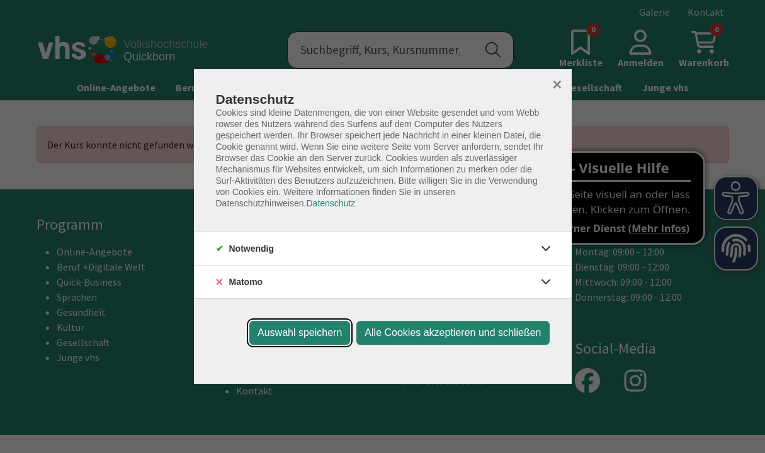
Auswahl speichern (300, 332)
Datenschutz (330, 203)
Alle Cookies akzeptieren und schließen (453, 332)
